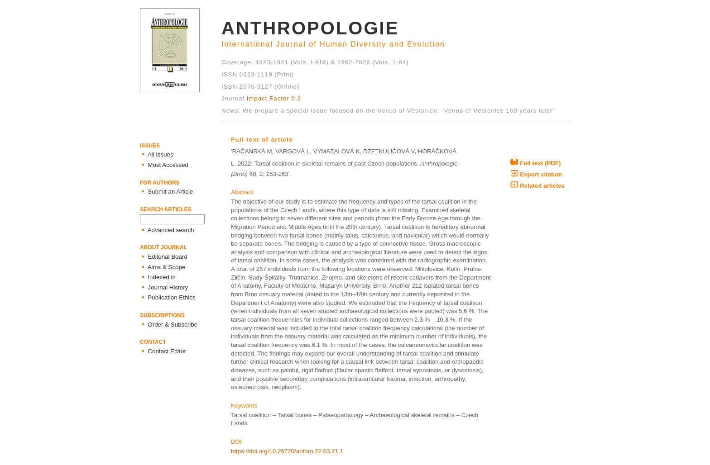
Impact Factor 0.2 (273, 98)
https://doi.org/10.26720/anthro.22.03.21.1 (287, 451)
